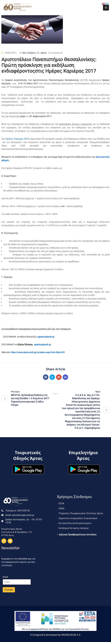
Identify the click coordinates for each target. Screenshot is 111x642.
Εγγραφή (9, 589)
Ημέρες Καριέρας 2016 (17, 139)
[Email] (17, 582)
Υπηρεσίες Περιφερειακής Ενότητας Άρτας (81, 513)
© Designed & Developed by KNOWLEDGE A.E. (55, 634)
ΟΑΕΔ (61, 508)
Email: (19, 515)
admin (43, 53)
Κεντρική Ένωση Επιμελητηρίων (75, 523)
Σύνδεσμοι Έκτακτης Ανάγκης (74, 528)
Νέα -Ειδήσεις (29, 53)
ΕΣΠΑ (61, 503)
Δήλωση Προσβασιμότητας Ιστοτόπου (78, 535)
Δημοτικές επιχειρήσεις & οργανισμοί (78, 518)
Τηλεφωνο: (17, 510)
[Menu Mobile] (106, 8)
